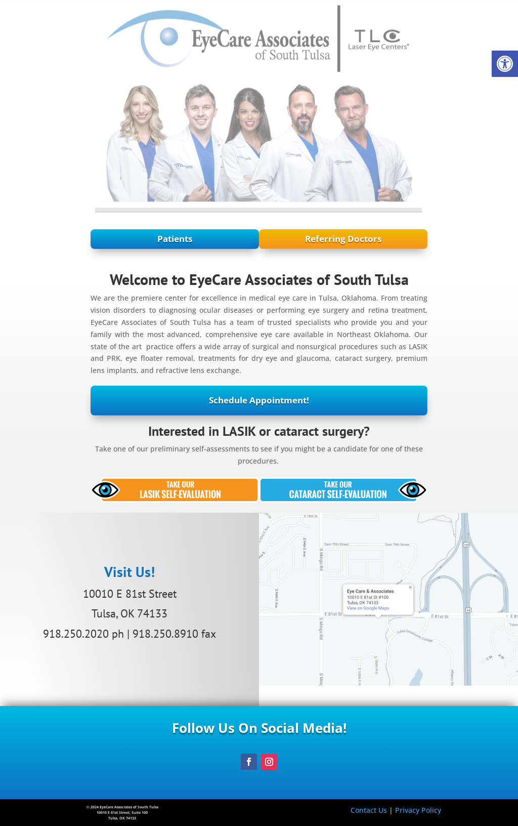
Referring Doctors (421, 238)
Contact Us (369, 810)
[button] (505, 64)
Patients (96, 238)
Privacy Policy (418, 810)
